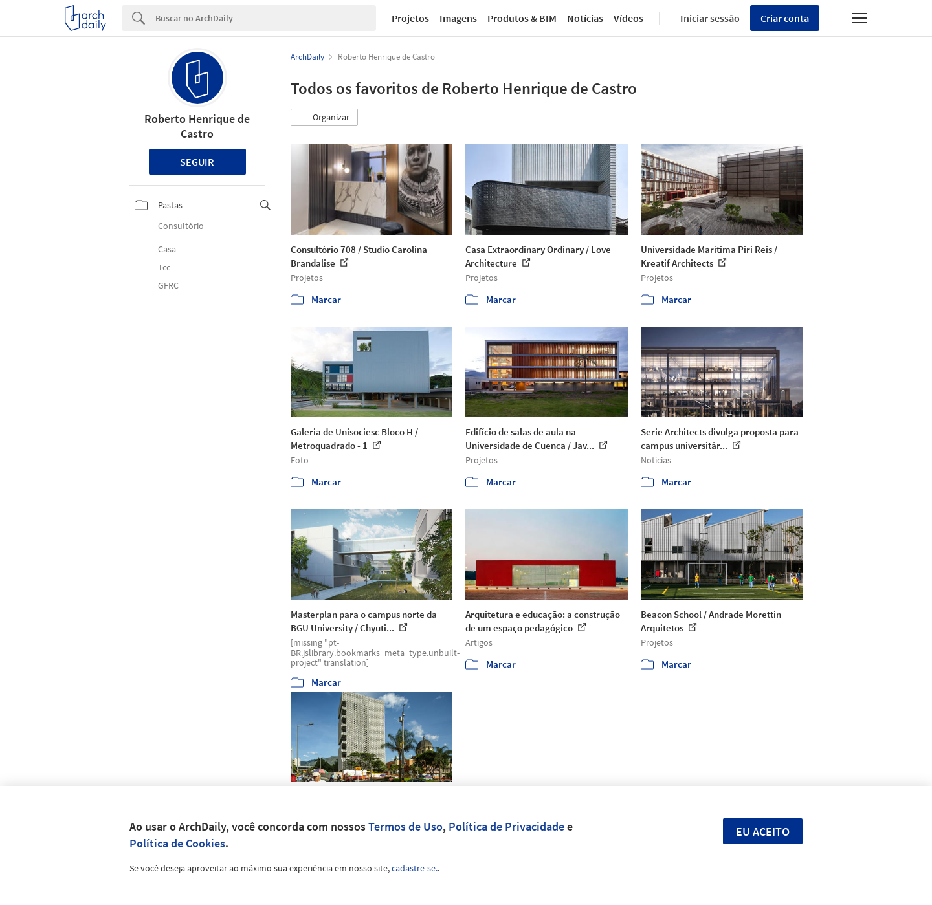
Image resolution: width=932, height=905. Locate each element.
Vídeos (628, 18)
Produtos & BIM (522, 18)
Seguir (197, 161)
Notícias (585, 18)
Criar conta (784, 18)
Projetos (410, 18)
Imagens (458, 18)
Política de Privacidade (506, 826)
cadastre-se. (415, 868)
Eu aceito (763, 831)
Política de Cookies (177, 843)
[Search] (265, 18)
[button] (324, 118)
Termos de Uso (405, 826)
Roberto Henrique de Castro (197, 126)
